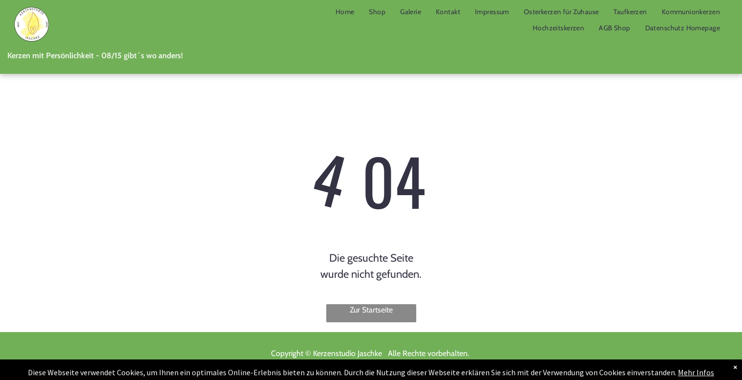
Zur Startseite (371, 309)
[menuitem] (345, 11)
